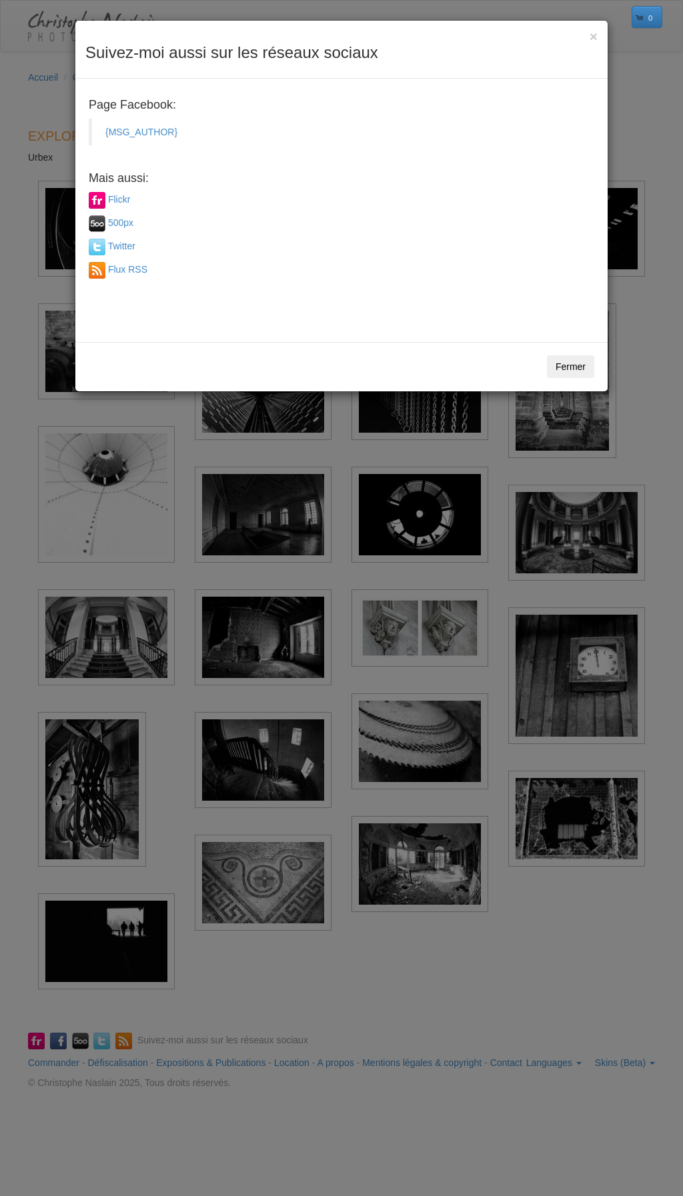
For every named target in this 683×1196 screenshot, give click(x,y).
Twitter (121, 246)
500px (120, 222)
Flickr (119, 199)
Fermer (571, 366)
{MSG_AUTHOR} (141, 132)
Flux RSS (127, 269)
